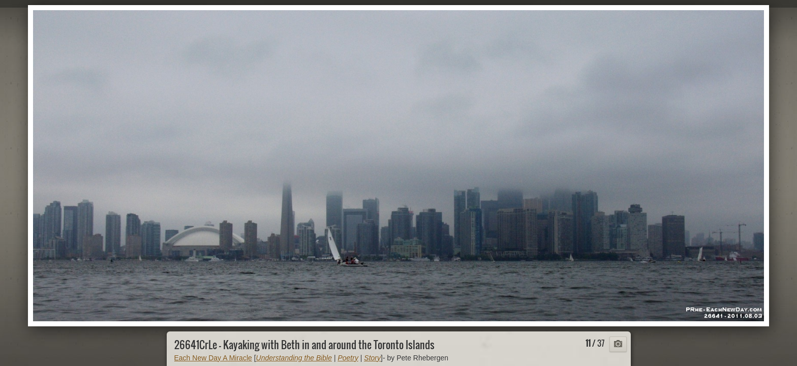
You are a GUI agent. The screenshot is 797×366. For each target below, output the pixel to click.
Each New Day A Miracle (213, 358)
